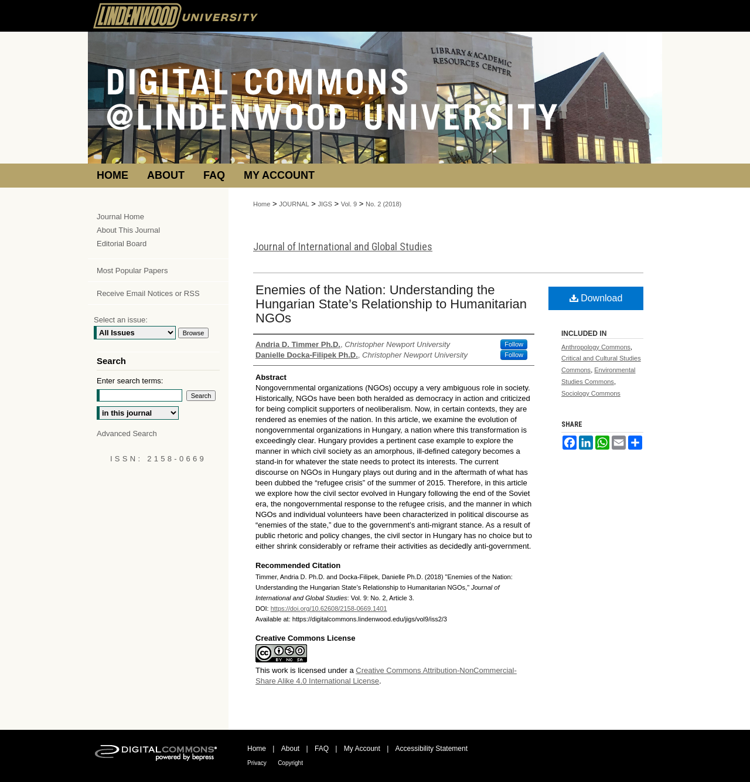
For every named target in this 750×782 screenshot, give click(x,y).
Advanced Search (127, 433)
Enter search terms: (130, 380)
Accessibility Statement (432, 748)
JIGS (325, 204)
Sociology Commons (591, 393)
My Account (362, 748)
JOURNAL (294, 204)
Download (596, 298)
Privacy (257, 763)
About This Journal (128, 230)
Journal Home (120, 216)
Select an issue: (121, 319)
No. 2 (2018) (383, 204)
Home (261, 204)
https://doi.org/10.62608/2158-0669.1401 (329, 608)
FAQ (322, 748)
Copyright (290, 763)
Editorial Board (121, 243)
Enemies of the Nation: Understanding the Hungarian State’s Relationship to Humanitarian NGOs (391, 304)
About (290, 748)
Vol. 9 (349, 204)
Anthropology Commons (595, 347)
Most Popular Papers (132, 270)
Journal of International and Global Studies (342, 246)
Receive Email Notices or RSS (148, 293)
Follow (513, 344)
